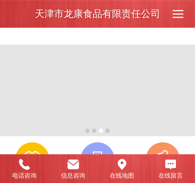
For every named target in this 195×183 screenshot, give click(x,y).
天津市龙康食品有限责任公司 (97, 13)
